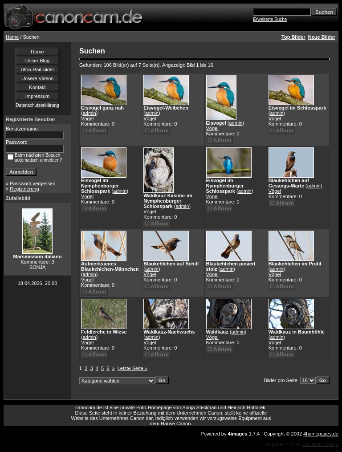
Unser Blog (37, 60)
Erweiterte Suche (270, 19)
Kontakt (37, 87)
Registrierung (24, 188)
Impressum (37, 96)
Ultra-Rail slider (37, 69)
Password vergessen (32, 183)
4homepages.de (320, 433)
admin (89, 113)
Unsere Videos (37, 78)
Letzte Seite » (132, 368)
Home (12, 37)
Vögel (87, 118)
